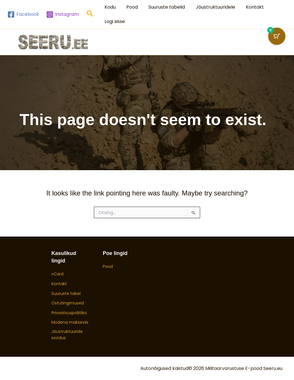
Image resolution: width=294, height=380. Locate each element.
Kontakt (248, 7)
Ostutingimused (67, 303)
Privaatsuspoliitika (69, 313)
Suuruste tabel (66, 293)
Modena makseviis (69, 322)
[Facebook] (23, 14)
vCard (57, 274)
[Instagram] (63, 14)
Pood (130, 7)
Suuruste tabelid (163, 7)
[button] (90, 14)
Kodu (109, 7)
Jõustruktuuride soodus (67, 335)
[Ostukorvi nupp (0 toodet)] (276, 36)
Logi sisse (114, 21)
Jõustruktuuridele (210, 7)
